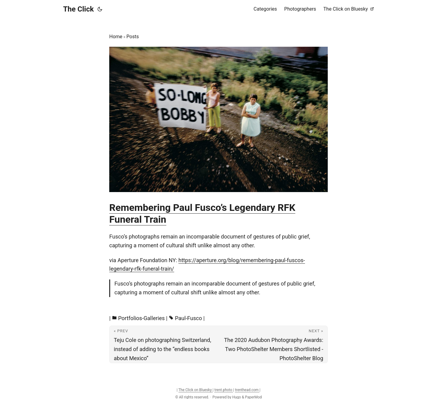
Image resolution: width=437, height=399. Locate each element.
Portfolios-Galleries (141, 318)
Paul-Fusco (188, 318)
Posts (133, 36)
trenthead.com (247, 390)
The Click (78, 9)
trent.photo (223, 390)
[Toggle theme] (99, 9)
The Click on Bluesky (195, 390)
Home (115, 36)
